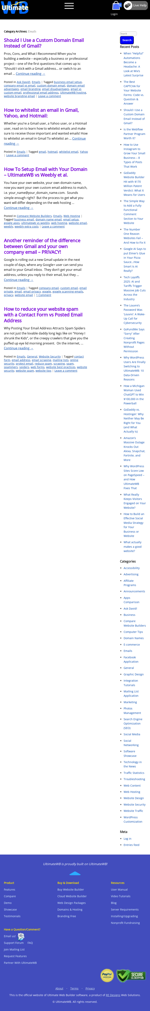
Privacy (90, 988)
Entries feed (131, 845)
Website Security (50, 356)
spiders (24, 367)
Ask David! (23, 82)
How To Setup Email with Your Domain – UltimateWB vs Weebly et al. (45, 172)
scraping (59, 363)
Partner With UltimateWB (20, 963)
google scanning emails (68, 291)
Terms (74, 988)
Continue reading (30, 73)
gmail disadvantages (55, 89)
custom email (69, 288)
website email (78, 223)
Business (129, 615)
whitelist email (68, 152)
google (46, 291)
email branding (31, 89)
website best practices (60, 367)
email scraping (41, 360)
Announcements (134, 591)
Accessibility (132, 568)
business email (24, 219)
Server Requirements (125, 909)
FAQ (30, 943)
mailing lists (61, 360)
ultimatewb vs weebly (35, 223)
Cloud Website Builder (72, 896)
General (32, 356)
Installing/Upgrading (124, 916)
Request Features (15, 956)
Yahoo (84, 152)
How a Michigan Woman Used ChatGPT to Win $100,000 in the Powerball (134, 394)
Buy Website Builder (70, 889)
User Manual (119, 889)
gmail (42, 152)
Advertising (131, 574)
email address (21, 360)
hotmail (53, 152)
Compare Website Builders (34, 216)
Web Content (132, 785)
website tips (43, 370)
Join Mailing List (14, 949)
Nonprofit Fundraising (125, 923)
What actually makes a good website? (133, 546)
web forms (38, 367)
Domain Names (134, 638)
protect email (24, 363)
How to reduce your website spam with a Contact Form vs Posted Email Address (43, 315)
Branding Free (66, 916)
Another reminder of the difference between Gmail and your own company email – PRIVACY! (42, 246)
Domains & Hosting (69, 909)
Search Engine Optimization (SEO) (133, 723)
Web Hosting (71, 216)
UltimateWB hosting (73, 92)
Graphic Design (134, 674)
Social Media (132, 734)
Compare (10, 896)
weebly (8, 226)
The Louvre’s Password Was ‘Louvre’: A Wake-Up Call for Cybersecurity (134, 314)
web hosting (59, 223)
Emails (36, 82)
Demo (8, 903)
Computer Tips (133, 632)
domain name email (49, 219)
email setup (71, 219)
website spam (25, 370)
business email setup (68, 82)
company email (49, 288)
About (59, 988)
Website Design (134, 798)
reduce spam (43, 363)
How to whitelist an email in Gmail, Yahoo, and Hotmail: (41, 113)
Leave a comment (49, 96)
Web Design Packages (71, 903)
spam (70, 363)
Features (9, 889)
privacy (8, 295)
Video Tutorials (120, 896)
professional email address (41, 92)
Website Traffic (133, 811)
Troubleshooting (134, 779)
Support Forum (14, 943)
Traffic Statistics (134, 773)
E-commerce (132, 644)
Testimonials (12, 916)
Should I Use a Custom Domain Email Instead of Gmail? (44, 43)
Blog (114, 903)
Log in (127, 838)
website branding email (19, 96)
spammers (11, 367)
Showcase (10, 909)
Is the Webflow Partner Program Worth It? (134, 133)
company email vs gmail (19, 85)
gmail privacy (32, 291)
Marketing (130, 702)
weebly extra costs (27, 226)
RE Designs (113, 995)
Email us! (10, 936)
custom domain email (51, 85)
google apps (12, 223)
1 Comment (43, 295)
